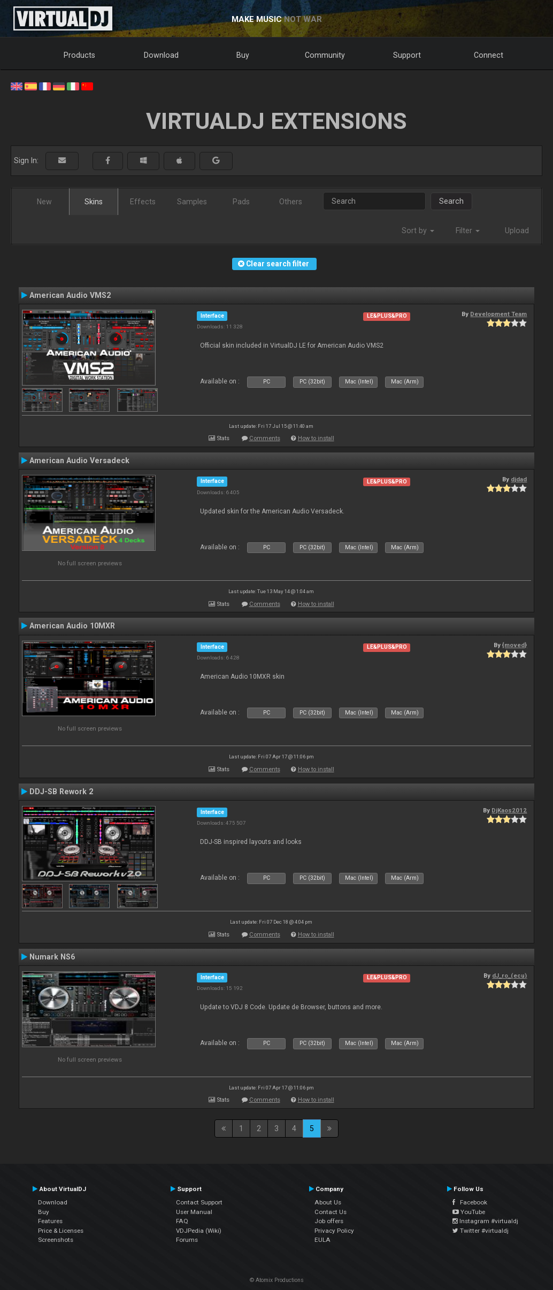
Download (161, 55)
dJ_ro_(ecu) (509, 975)
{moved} (514, 645)
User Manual (194, 1212)
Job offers (328, 1221)
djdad (519, 479)
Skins (94, 201)
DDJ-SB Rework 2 (61, 791)
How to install (316, 438)
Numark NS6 (52, 957)
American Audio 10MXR (72, 625)
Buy (242, 55)
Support (407, 55)
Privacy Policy (334, 1230)
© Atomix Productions (277, 1280)
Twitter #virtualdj (480, 1230)
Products (79, 55)
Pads (241, 201)
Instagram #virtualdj (485, 1221)
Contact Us (330, 1212)
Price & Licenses (60, 1230)
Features (50, 1221)
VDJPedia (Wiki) (198, 1230)
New (44, 201)
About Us (327, 1202)
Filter (468, 230)
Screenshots (55, 1239)
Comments (264, 438)
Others (290, 201)
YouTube (468, 1212)
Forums (187, 1239)
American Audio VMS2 (70, 295)
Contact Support (199, 1202)
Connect (488, 55)
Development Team (498, 314)
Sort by (418, 230)
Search (451, 201)
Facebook (469, 1202)
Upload (517, 230)
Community (325, 55)
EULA (322, 1239)
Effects (143, 201)
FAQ (182, 1221)
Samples (192, 201)
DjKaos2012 (509, 810)
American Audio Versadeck (79, 460)
